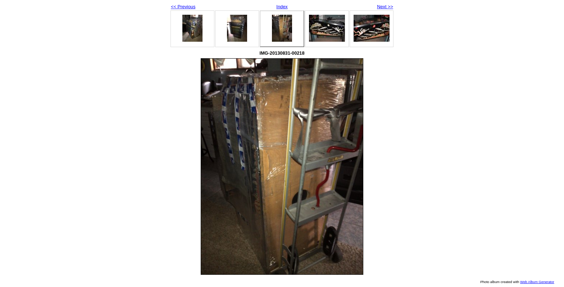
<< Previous (183, 6)
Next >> (385, 6)
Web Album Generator (537, 282)
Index (281, 6)
